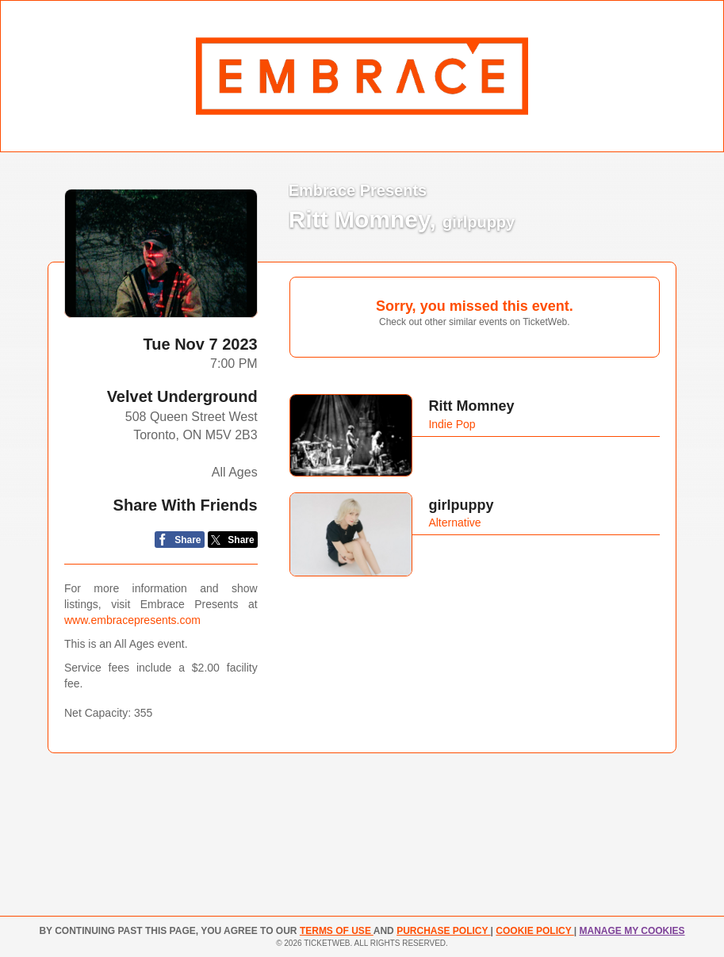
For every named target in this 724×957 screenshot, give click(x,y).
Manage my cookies (631, 930)
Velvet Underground (182, 396)
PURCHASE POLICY (443, 930)
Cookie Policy (534, 930)
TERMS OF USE (336, 930)
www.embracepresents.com (132, 620)
